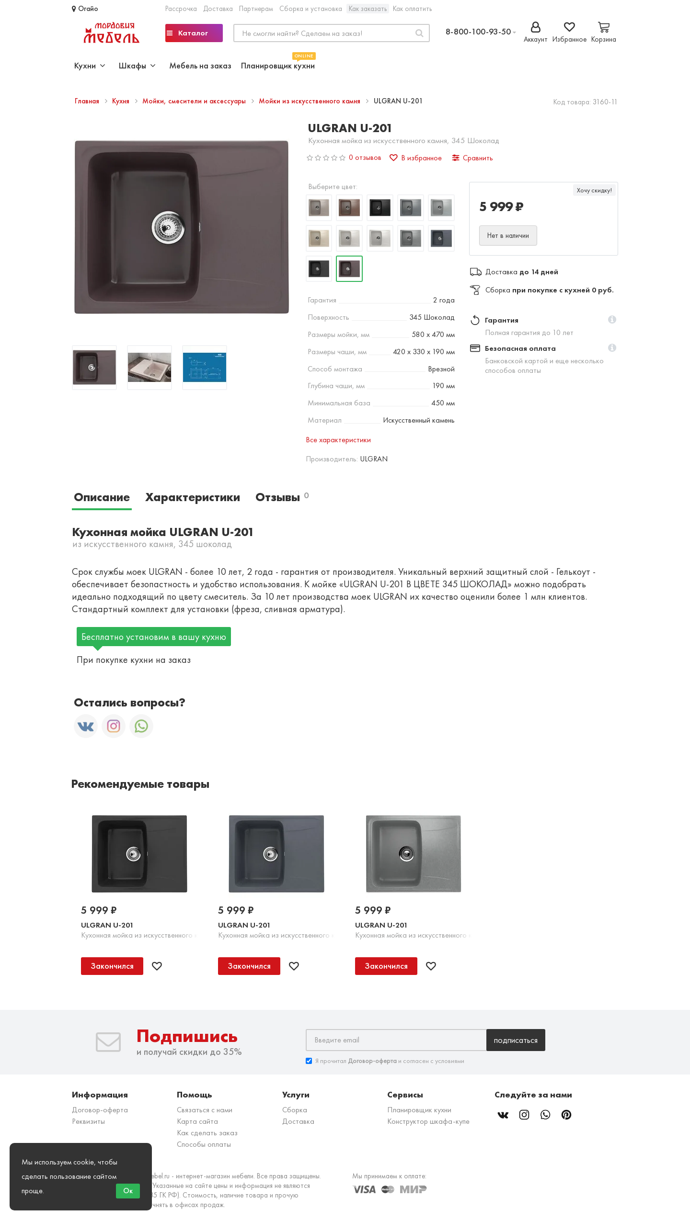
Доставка (218, 8)
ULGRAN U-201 (107, 925)
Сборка (294, 1110)
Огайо (85, 8)
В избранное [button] (416, 158)
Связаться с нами (204, 1110)
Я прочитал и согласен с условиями (385, 1060)
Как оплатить (412, 8)
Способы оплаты (204, 1144)
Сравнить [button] (472, 158)
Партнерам (256, 8)
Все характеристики (338, 440)
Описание (102, 497)
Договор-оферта (100, 1110)
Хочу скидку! (594, 190)
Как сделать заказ (207, 1133)
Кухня (121, 101)
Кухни (89, 65)
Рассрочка (181, 8)
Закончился (112, 965)
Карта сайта (197, 1121)
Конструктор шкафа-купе (428, 1121)
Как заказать (368, 8)
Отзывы (282, 497)
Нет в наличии (508, 235)
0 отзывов (365, 157)
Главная (88, 101)
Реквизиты (88, 1121)
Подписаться (516, 1039)
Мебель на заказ (200, 65)
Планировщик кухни (278, 64)
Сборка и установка (310, 8)
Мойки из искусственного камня (310, 101)
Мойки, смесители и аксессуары (195, 101)
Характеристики (192, 497)
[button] (612, 320)
